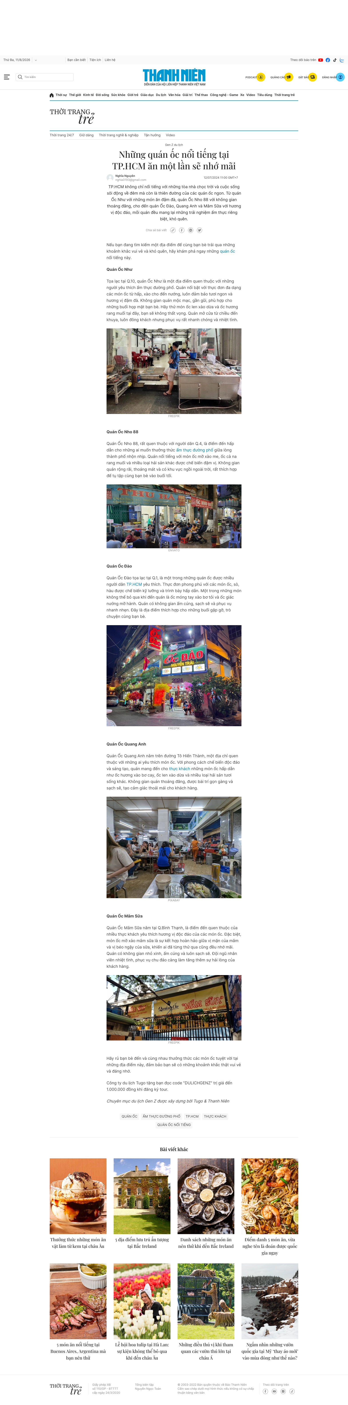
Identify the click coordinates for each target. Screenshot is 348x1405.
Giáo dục (147, 95)
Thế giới (75, 95)
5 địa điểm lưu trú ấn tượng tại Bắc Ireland (142, 1243)
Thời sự (61, 95)
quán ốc (227, 251)
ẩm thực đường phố (194, 450)
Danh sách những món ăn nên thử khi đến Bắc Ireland (205, 1243)
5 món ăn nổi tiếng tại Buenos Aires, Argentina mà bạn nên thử (78, 1351)
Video (250, 95)
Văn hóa (174, 95)
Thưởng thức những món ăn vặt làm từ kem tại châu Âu (78, 1243)
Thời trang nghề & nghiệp (119, 135)
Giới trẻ (132, 95)
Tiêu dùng (264, 95)
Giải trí (187, 95)
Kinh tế (88, 95)
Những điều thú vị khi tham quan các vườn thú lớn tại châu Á (206, 1351)
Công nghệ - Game (224, 95)
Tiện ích (95, 60)
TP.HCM (134, 584)
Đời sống (102, 95)
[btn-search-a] (20, 77)
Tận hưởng (152, 135)
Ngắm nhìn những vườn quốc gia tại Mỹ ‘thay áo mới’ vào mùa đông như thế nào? (269, 1351)
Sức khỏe (118, 95)
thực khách (179, 769)
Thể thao (201, 95)
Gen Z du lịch (174, 145)
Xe (242, 95)
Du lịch (161, 95)
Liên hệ (110, 60)
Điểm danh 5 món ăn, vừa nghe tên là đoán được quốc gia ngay (270, 1246)
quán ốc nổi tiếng (174, 1125)
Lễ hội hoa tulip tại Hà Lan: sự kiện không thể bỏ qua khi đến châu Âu (142, 1351)
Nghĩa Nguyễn (125, 176)
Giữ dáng (86, 135)
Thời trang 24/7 (62, 135)
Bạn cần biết (76, 60)
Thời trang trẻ (284, 95)
